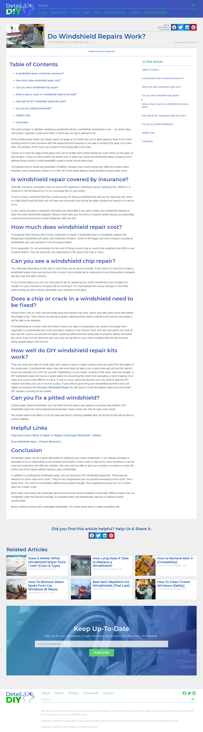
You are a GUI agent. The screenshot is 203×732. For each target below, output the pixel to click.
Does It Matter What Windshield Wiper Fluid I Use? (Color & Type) (46, 561)
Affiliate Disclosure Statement (101, 51)
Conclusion (22, 122)
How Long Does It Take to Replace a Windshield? (111, 561)
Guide (42, 12)
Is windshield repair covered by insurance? (40, 73)
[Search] (193, 5)
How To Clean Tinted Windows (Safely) (173, 583)
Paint (75, 12)
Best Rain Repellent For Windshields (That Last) (111, 583)
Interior (135, 12)
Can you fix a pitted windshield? (34, 108)
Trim (97, 12)
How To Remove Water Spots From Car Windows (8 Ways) (46, 585)
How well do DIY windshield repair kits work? (41, 101)
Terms (59, 693)
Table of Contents (150, 69)
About (45, 693)
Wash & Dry (59, 12)
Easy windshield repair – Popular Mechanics (36, 441)
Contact (108, 693)
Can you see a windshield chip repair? (37, 87)
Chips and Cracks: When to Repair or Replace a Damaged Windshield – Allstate (56, 435)
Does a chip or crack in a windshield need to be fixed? (46, 94)
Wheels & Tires (115, 12)
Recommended (155, 12)
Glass (86, 12)
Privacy (73, 693)
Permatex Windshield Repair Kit (55, 387)
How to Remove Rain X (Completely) (175, 560)
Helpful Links (23, 115)
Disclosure (90, 693)
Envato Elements (191, 42)
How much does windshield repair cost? (38, 80)
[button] (174, 27)
